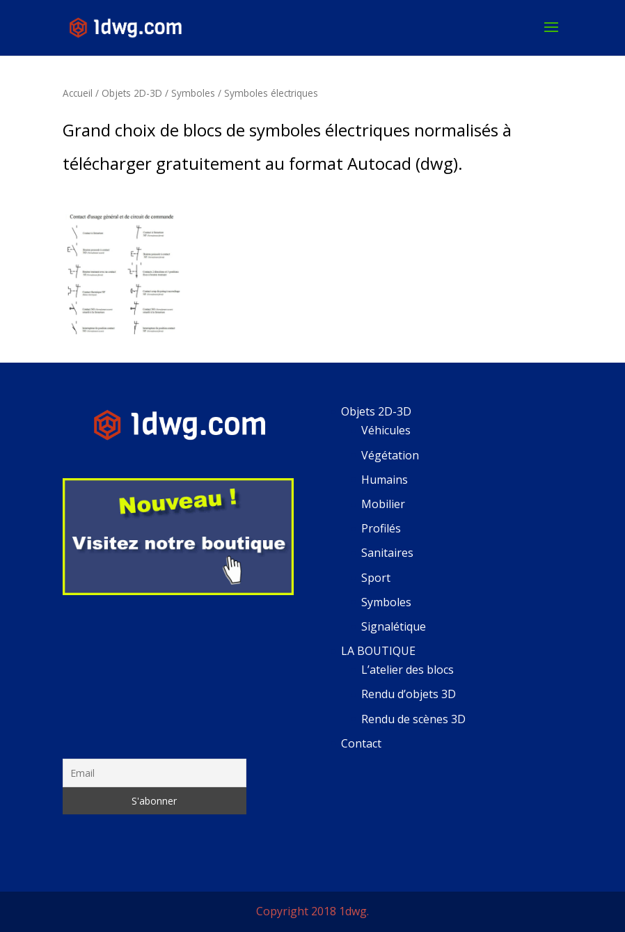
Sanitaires (387, 552)
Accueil (78, 93)
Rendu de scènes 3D (413, 719)
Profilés (381, 528)
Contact (361, 743)
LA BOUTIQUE (378, 650)
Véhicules (386, 430)
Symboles (193, 93)
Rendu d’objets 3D (408, 694)
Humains (384, 479)
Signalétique (393, 626)
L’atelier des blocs (407, 669)
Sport (375, 577)
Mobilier (383, 504)
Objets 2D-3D (132, 93)
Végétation (390, 455)
